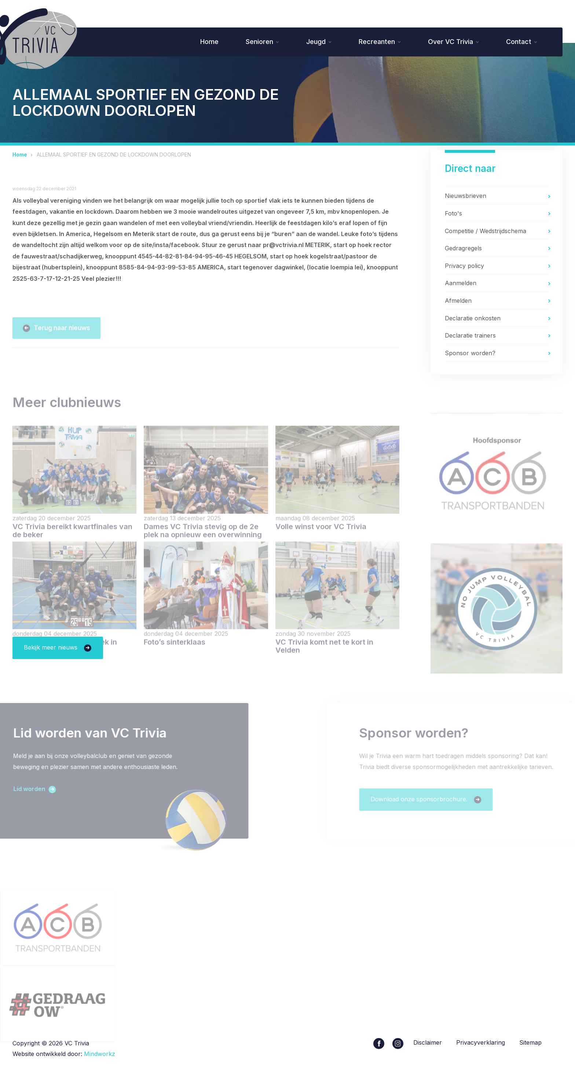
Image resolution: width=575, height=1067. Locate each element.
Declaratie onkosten (473, 318)
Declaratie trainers (470, 335)
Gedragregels (463, 248)
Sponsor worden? (470, 353)
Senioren (259, 41)
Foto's (453, 213)
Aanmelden (460, 283)
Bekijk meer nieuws (51, 647)
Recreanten (377, 41)
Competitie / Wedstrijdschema (485, 231)
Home (209, 41)
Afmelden (458, 300)
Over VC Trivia (450, 41)
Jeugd (316, 41)
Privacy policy (464, 265)
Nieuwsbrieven (465, 195)
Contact (518, 41)
